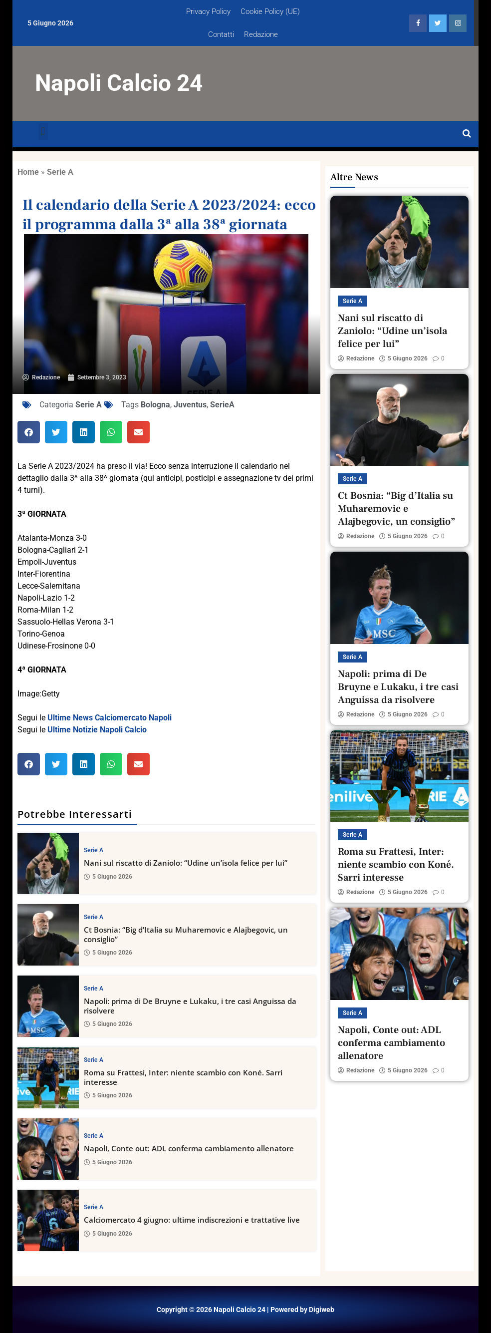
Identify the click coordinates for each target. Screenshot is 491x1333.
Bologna (155, 404)
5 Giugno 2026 (108, 876)
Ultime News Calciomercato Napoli (109, 717)
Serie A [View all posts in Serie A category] (93, 850)
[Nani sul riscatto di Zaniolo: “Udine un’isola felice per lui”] (48, 863)
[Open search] (467, 133)
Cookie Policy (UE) (270, 11)
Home (28, 172)
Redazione (261, 34)
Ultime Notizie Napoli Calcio (97, 729)
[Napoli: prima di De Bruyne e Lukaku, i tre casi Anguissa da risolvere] (48, 1006)
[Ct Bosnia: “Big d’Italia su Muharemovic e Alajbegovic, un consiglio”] (48, 935)
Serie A (60, 172)
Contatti (221, 34)
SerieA (222, 404)
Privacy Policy (208, 11)
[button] (43, 131)
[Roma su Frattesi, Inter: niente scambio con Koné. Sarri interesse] (48, 1077)
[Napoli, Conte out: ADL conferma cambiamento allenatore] (48, 1149)
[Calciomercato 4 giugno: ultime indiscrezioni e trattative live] (48, 1220)
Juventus (190, 404)
